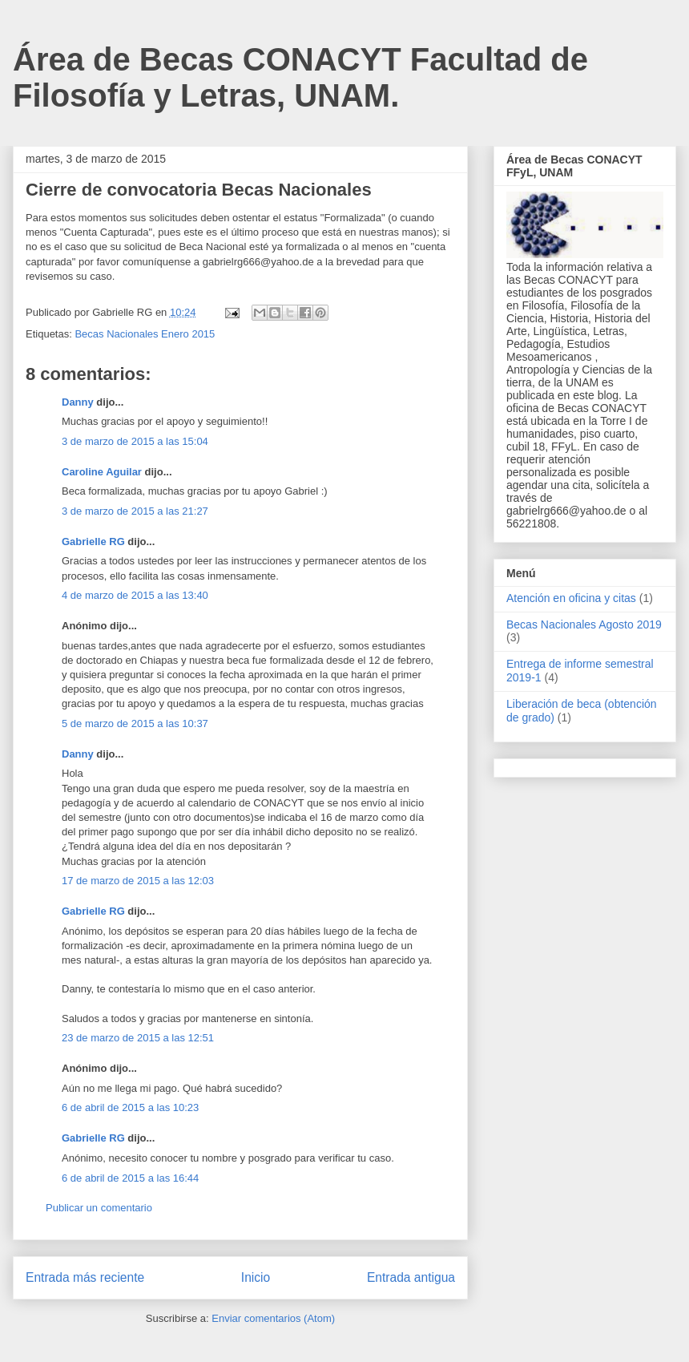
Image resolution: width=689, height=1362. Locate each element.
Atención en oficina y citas (571, 598)
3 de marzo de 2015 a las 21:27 (135, 511)
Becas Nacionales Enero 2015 (145, 334)
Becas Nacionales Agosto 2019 (584, 624)
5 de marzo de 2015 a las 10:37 (135, 723)
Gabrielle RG (93, 542)
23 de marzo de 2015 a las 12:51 (138, 1038)
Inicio (255, 1277)
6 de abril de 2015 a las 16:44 (130, 1178)
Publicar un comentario (99, 1208)
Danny (78, 402)
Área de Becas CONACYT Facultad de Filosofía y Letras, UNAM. (300, 77)
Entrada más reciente (85, 1277)
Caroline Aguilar (102, 472)
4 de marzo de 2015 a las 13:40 (135, 595)
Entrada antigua (411, 1277)
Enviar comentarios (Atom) (273, 1318)
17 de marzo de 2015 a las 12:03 (138, 881)
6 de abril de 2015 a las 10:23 (130, 1107)
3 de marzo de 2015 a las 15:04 (135, 441)
